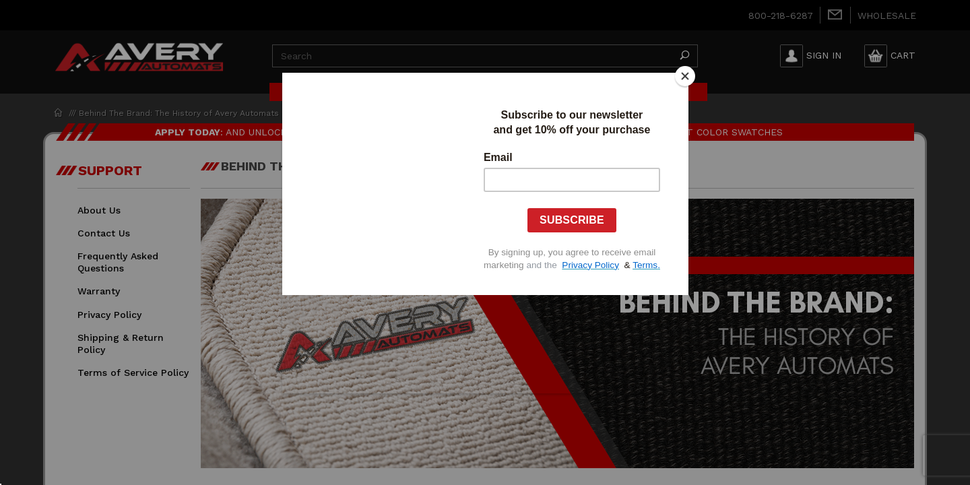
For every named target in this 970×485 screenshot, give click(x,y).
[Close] (685, 76)
